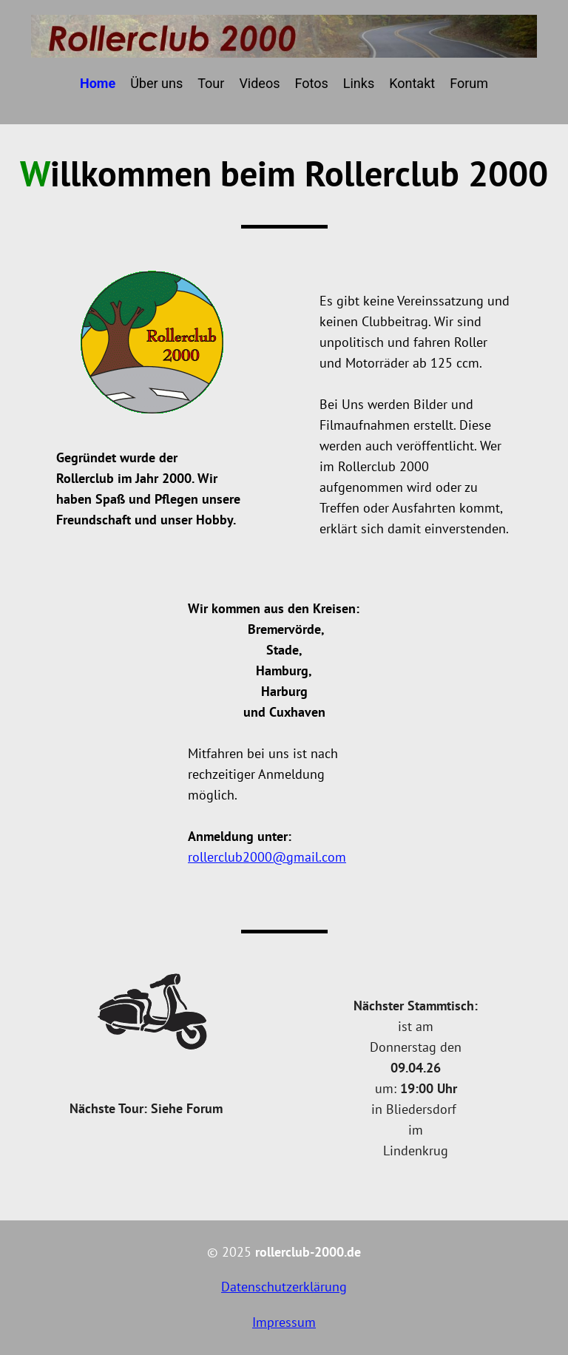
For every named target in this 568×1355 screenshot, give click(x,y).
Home (97, 83)
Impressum (284, 1322)
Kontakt (412, 83)
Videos (259, 83)
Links (358, 83)
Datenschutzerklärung (284, 1286)
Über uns (156, 83)
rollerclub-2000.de (308, 1251)
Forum (469, 83)
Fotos (311, 83)
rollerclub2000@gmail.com (267, 856)
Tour (210, 83)
